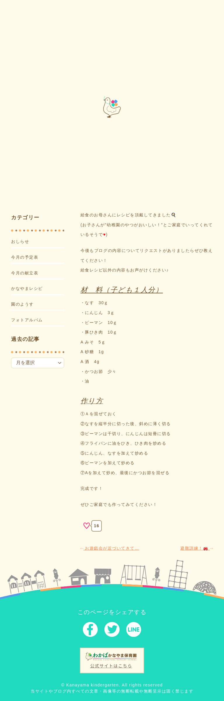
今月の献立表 (24, 272)
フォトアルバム (27, 319)
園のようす (22, 304)
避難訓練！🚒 (196, 548)
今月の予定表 (24, 257)
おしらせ (20, 241)
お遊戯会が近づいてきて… (109, 548)
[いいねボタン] (86, 526)
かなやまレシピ (27, 288)
